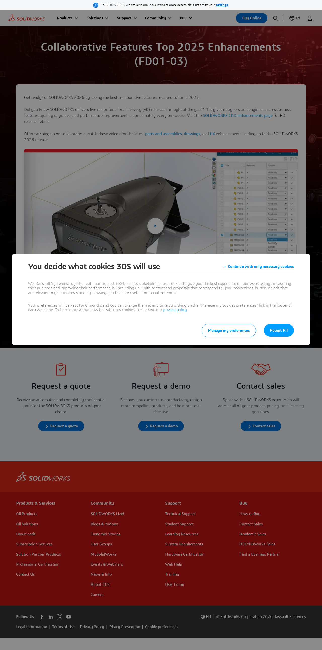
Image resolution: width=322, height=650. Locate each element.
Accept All (279, 330)
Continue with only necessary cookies (261, 267)
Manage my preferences (229, 331)
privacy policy (175, 310)
